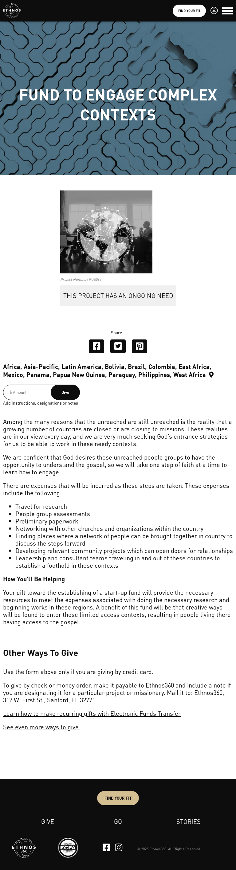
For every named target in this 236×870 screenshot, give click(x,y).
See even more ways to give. (41, 727)
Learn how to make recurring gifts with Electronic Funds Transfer (92, 713)
